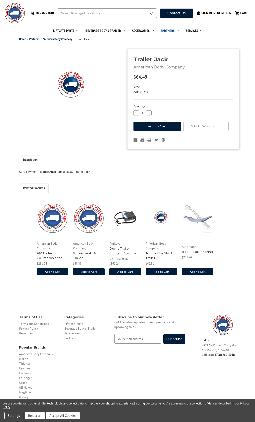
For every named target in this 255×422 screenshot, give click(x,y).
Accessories (143, 31)
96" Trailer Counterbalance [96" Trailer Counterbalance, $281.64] (50, 255)
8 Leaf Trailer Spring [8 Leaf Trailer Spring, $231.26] (197, 252)
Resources (26, 333)
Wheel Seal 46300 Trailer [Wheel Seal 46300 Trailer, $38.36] (87, 255)
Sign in (204, 13)
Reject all (34, 415)
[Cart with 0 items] (241, 13)
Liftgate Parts (65, 31)
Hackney (25, 373)
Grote (23, 383)
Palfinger (25, 378)
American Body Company (36, 354)
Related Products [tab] (34, 188)
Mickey (23, 397)
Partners (169, 31)
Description (30, 160)
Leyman (24, 368)
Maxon (23, 359)
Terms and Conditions (34, 324)
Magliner (25, 392)
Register (224, 13)
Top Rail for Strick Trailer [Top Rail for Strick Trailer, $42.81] (159, 255)
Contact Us (176, 13)
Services (194, 31)
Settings (14, 415)
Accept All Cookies (62, 415)
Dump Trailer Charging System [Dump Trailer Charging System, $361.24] (122, 251)
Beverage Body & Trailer (105, 31)
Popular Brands (32, 347)
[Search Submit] (152, 13)
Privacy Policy (28, 328)
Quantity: (139, 106)
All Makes (25, 387)
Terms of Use (31, 317)
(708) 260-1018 (225, 355)
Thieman (25, 363)
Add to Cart (53, 271)
